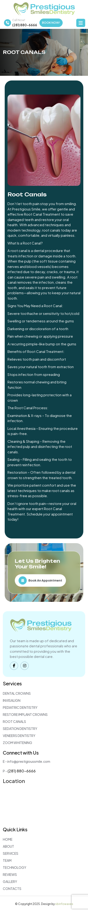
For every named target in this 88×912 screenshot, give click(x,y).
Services (10, 853)
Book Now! (51, 22)
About (8, 846)
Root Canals (14, 721)
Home (7, 839)
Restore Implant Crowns (25, 714)
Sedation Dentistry (20, 728)
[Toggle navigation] (80, 23)
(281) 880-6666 (24, 25)
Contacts (12, 888)
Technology (14, 867)
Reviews (10, 874)
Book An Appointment (40, 580)
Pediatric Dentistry (20, 707)
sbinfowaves (64, 904)
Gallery (10, 881)
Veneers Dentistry (19, 735)
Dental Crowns (17, 693)
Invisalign (11, 700)
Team (7, 860)
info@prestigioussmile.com (28, 761)
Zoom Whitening (17, 742)
